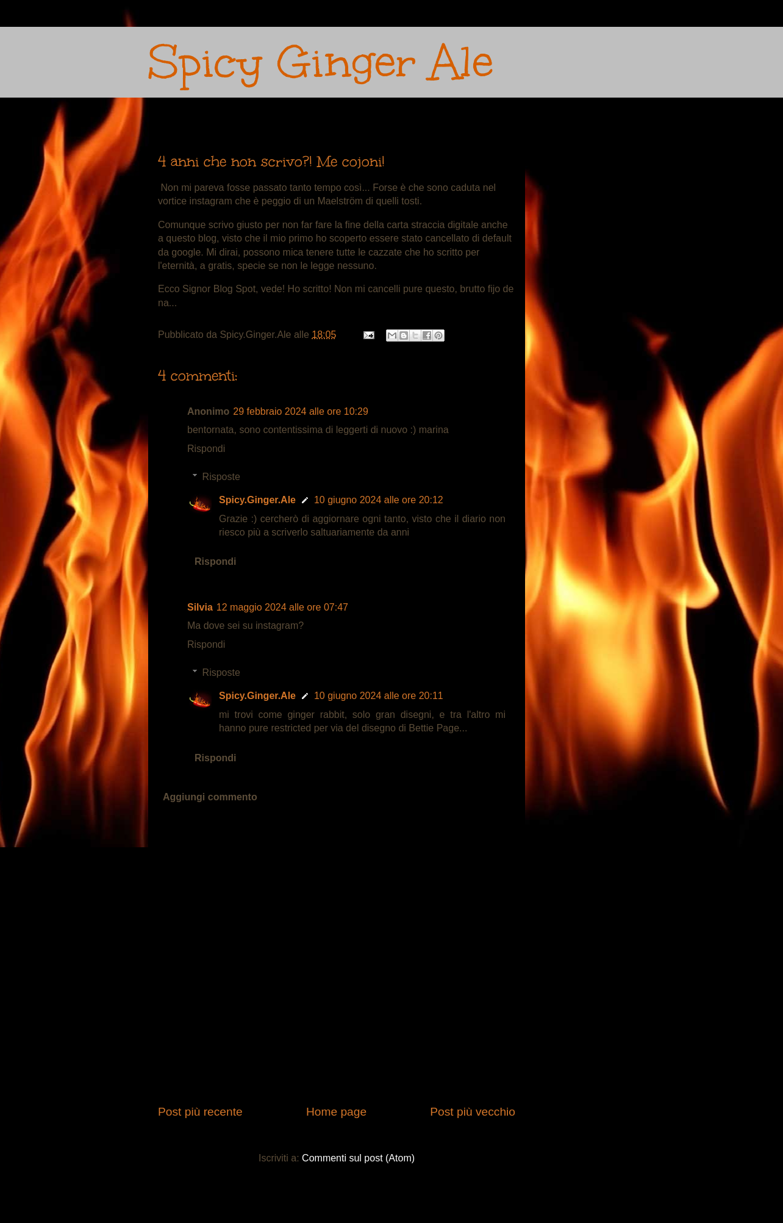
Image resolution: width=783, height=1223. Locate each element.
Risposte (221, 477)
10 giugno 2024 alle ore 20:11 (378, 695)
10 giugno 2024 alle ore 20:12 (378, 500)
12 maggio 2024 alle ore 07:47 (282, 607)
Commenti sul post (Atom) (358, 1158)
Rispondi (206, 448)
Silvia (200, 607)
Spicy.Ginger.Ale (257, 500)
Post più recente (200, 1111)
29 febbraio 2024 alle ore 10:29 (300, 411)
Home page (336, 1111)
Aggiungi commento (210, 797)
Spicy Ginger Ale (320, 62)
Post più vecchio (472, 1111)
